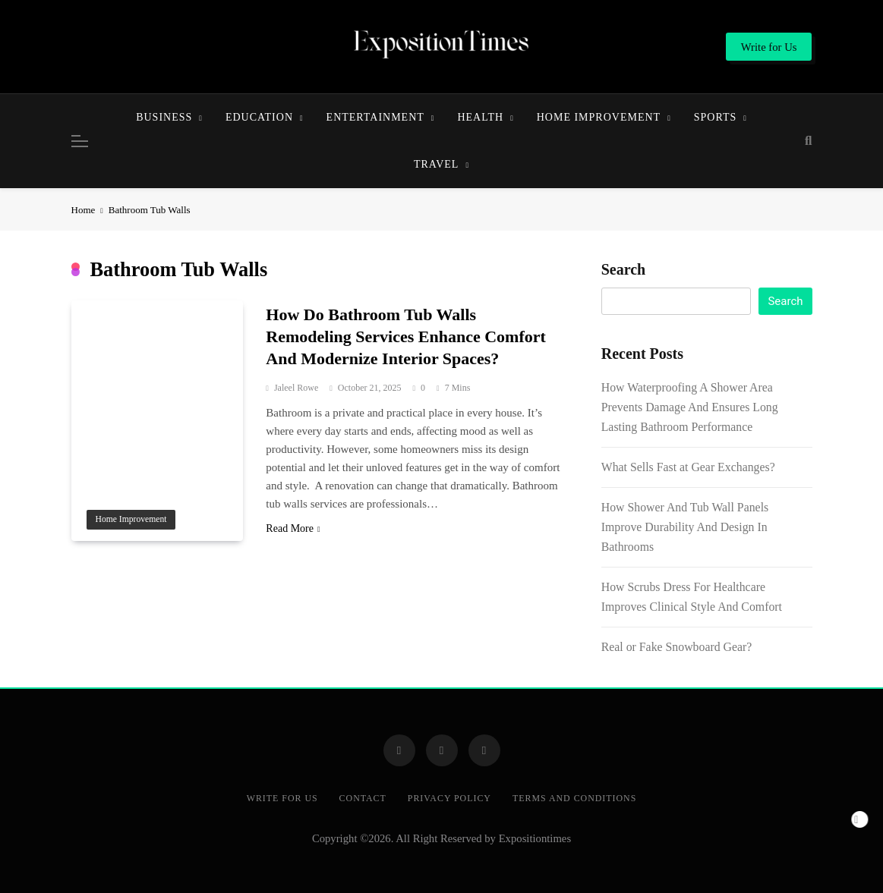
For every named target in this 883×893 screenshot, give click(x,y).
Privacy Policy (449, 798)
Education (259, 117)
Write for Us (282, 798)
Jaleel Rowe (296, 387)
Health (480, 117)
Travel (436, 164)
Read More (293, 528)
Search (623, 269)
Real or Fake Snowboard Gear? (676, 646)
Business (164, 117)
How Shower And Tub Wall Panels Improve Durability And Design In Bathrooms (685, 527)
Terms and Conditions (574, 798)
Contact (362, 798)
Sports (715, 117)
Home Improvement (599, 117)
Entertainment (375, 117)
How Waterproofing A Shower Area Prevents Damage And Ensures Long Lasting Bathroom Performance (689, 407)
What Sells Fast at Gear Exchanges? (688, 467)
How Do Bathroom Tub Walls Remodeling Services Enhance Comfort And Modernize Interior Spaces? (405, 336)
